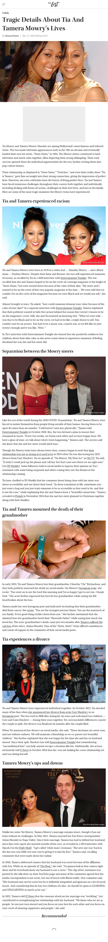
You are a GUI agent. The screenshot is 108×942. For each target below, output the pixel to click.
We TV (90, 458)
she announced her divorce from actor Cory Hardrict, (58, 712)
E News (24, 750)
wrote (30, 610)
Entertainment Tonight (73, 278)
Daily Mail (25, 847)
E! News (29, 896)
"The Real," (45, 866)
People (19, 496)
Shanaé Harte (12, 35)
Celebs (5, 13)
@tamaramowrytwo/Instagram (93, 577)
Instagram (85, 588)
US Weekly (13, 466)
